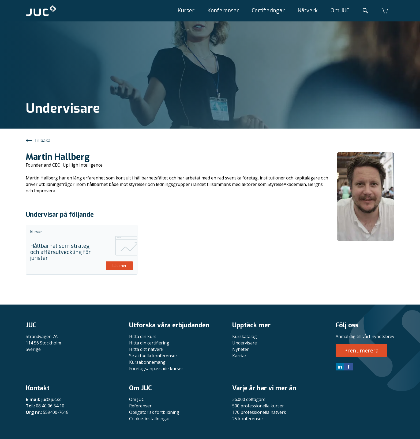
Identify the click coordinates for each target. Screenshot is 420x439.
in (340, 366)
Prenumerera (361, 350)
